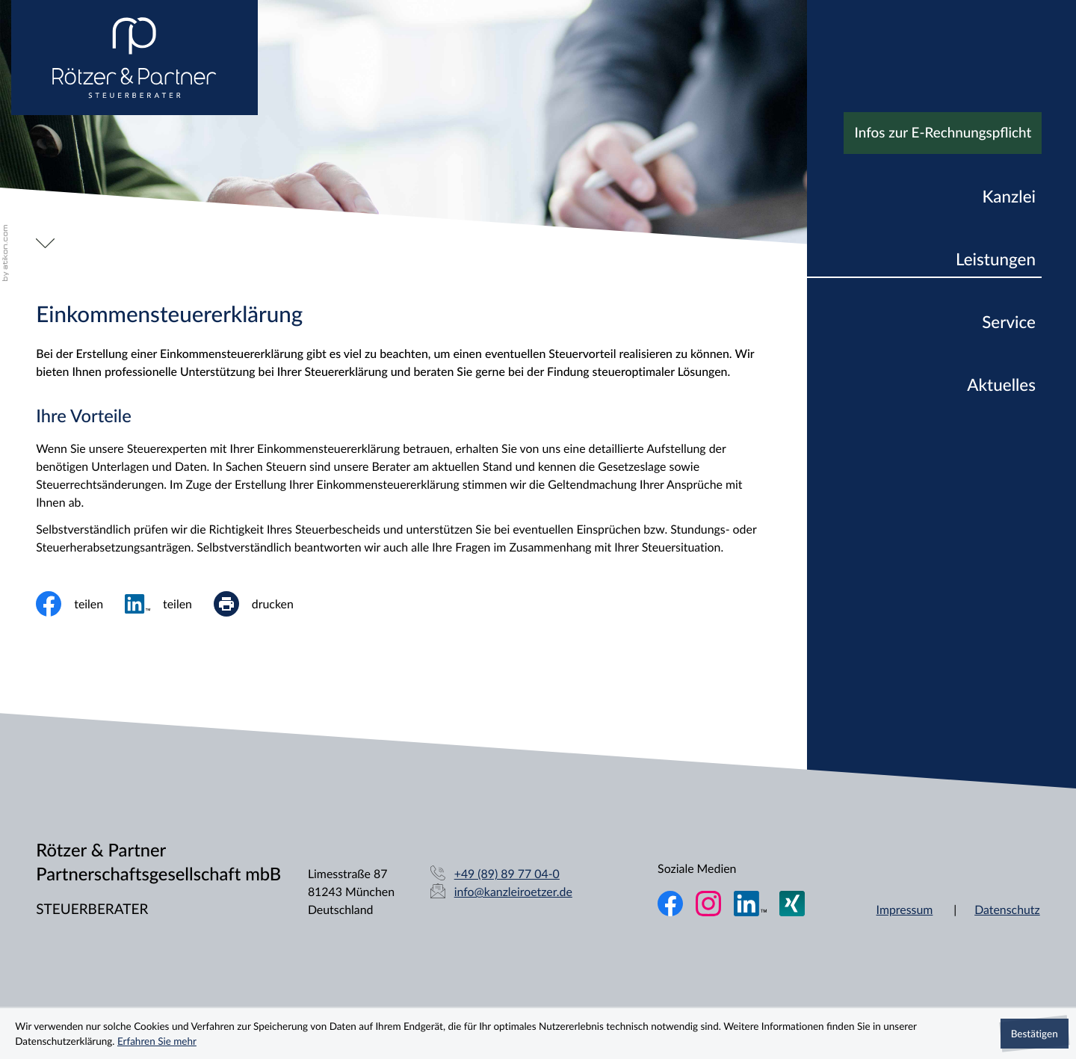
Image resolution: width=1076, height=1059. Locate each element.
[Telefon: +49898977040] (507, 874)
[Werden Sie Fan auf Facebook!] (670, 903)
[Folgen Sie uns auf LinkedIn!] (750, 903)
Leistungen (996, 259)
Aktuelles (1001, 384)
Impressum (904, 909)
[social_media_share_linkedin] (169, 603)
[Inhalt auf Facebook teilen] (80, 603)
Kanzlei (1009, 196)
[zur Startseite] (134, 57)
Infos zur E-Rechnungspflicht (943, 132)
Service (1009, 321)
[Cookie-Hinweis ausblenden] (1035, 1034)
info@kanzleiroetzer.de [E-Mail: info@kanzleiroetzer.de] (513, 891)
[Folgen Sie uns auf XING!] (792, 903)
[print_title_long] (264, 603)
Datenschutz (1007, 909)
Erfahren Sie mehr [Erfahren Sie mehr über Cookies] (157, 1041)
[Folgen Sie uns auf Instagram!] (708, 903)
